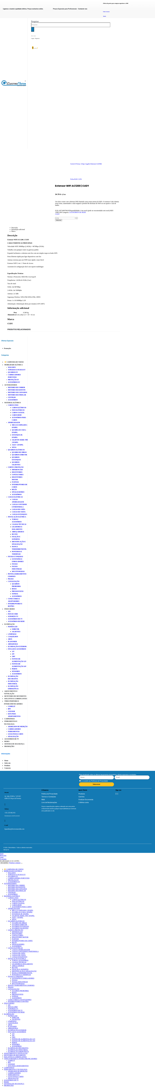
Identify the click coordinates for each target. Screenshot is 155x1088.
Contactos (7, 768)
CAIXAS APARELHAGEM (21, 949)
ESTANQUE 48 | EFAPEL (20, 914)
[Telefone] (22, 809)
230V (13, 656)
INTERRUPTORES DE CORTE (22, 941)
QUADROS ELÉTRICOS (16, 450)
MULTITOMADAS (18, 571)
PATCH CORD (13, 614)
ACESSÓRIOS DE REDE (77, 212)
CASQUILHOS (13, 636)
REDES (6, 741)
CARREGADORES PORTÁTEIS (18, 878)
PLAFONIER (12, 641)
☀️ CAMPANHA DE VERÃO (14, 362)
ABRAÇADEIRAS (18, 532)
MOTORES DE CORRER (16, 387)
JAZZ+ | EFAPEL (17, 445)
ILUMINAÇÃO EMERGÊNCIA (18, 1051)
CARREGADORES (14, 729)
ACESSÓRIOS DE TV (15, 619)
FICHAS (14, 564)
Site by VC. (6, 849)
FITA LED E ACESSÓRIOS (17, 649)
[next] (68, 179)
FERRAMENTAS (13, 731)
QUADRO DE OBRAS (19, 452)
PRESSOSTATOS (17, 591)
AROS (10, 639)
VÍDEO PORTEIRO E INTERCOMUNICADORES (13, 702)
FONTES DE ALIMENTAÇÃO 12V (23, 1039)
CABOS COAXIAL (18, 412)
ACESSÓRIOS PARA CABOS (22, 907)
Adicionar (58, 220)
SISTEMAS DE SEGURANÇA (14, 744)
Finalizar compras (14, 863)
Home (6, 760)
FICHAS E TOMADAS (15, 556)
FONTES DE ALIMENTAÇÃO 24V (23, 1041)
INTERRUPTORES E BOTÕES (18, 1001)
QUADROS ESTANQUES (20, 926)
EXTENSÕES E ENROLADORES (23, 978)
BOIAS (14, 589)
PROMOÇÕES (9, 746)
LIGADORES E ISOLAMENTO (22, 964)
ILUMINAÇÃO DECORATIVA (18, 1048)
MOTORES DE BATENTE (17, 390)
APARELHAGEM (14, 422)
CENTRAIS (12, 397)
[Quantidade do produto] (66, 218)
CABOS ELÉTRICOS (19, 407)
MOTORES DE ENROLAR (17, 395)
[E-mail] (22, 824)
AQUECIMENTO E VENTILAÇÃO (10, 692)
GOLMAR (11, 711)
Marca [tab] (13, 231)
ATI (9, 611)
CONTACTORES (17, 474)
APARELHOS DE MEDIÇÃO (17, 726)
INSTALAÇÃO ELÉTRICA (17, 517)
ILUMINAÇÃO (9, 624)
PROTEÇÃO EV (13, 380)
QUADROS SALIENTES (20, 928)
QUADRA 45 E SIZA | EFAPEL (22, 912)
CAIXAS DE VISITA (18, 512)
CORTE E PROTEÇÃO (16, 467)
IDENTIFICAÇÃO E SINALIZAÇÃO (24, 971)
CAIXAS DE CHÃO (18, 509)
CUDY (57, 214)
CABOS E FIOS (13, 405)
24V (13, 654)
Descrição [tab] (14, 227)
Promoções (7, 348)
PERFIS (14, 669)
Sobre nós (7, 763)
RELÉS (14, 489)
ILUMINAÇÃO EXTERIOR (17, 646)
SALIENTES (16, 631)
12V (13, 651)
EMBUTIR (15, 629)
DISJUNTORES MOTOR (20, 937)
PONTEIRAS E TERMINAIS (21, 974)
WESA (14, 447)
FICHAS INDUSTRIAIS (20, 982)
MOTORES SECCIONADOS (17, 392)
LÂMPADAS (12, 634)
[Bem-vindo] (78, 37)
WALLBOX (12, 367)
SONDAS (15, 594)
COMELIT (11, 706)
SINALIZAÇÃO (13, 736)
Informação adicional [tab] (18, 229)
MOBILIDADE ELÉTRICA (13, 365)
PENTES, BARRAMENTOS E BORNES (21, 985)
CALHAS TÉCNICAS (19, 524)
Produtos (7, 765)
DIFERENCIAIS (17, 469)
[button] (35, 21)
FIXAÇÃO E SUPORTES (20, 969)
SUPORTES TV (13, 616)
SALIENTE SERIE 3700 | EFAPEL (23, 916)
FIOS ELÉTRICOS (18, 410)
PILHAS (11, 579)
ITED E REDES (9, 609)
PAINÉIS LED (12, 626)
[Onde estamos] (127, 11)
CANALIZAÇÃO (13, 581)
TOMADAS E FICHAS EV (16, 370)
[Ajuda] (127, 16)
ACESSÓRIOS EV (14, 382)
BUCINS (14, 534)
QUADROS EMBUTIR (19, 455)
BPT (9, 709)
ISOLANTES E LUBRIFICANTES (15, 698)
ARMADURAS (13, 644)
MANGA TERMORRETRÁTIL (22, 973)
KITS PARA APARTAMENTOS (18, 1066)
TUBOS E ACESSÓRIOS (20, 960)
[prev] (78, 164)
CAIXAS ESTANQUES (19, 514)
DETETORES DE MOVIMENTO (15, 696)
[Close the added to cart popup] (21, 863)
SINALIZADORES (18, 492)
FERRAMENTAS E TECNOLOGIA (10, 722)
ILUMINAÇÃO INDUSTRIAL (18, 1050)
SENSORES (16, 671)
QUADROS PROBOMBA (20, 991)
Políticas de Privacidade (99, 781)
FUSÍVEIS (15, 482)
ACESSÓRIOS (13, 400)
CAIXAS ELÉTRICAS (15, 497)
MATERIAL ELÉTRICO (12, 402)
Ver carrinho (4, 863)
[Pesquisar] (32, 29)
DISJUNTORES (17, 472)
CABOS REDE (17, 415)
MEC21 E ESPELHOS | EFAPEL (22, 910)
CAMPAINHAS (9, 719)
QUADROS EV (13, 372)
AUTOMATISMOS (10, 385)
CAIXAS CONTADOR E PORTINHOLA (25, 951)
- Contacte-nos (70, 9)
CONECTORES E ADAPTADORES (19, 1000)
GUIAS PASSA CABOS (15, 734)
